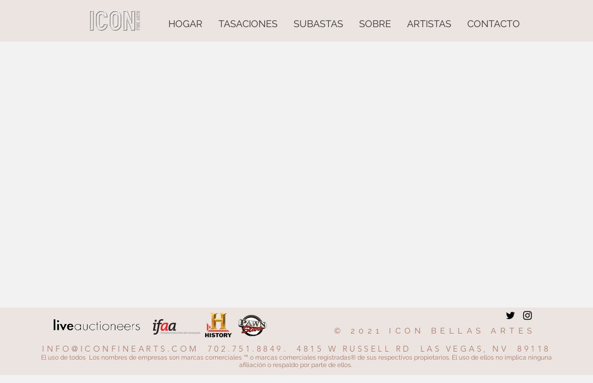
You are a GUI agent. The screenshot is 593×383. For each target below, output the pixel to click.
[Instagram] (527, 315)
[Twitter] (510, 315)
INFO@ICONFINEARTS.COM (120, 349)
